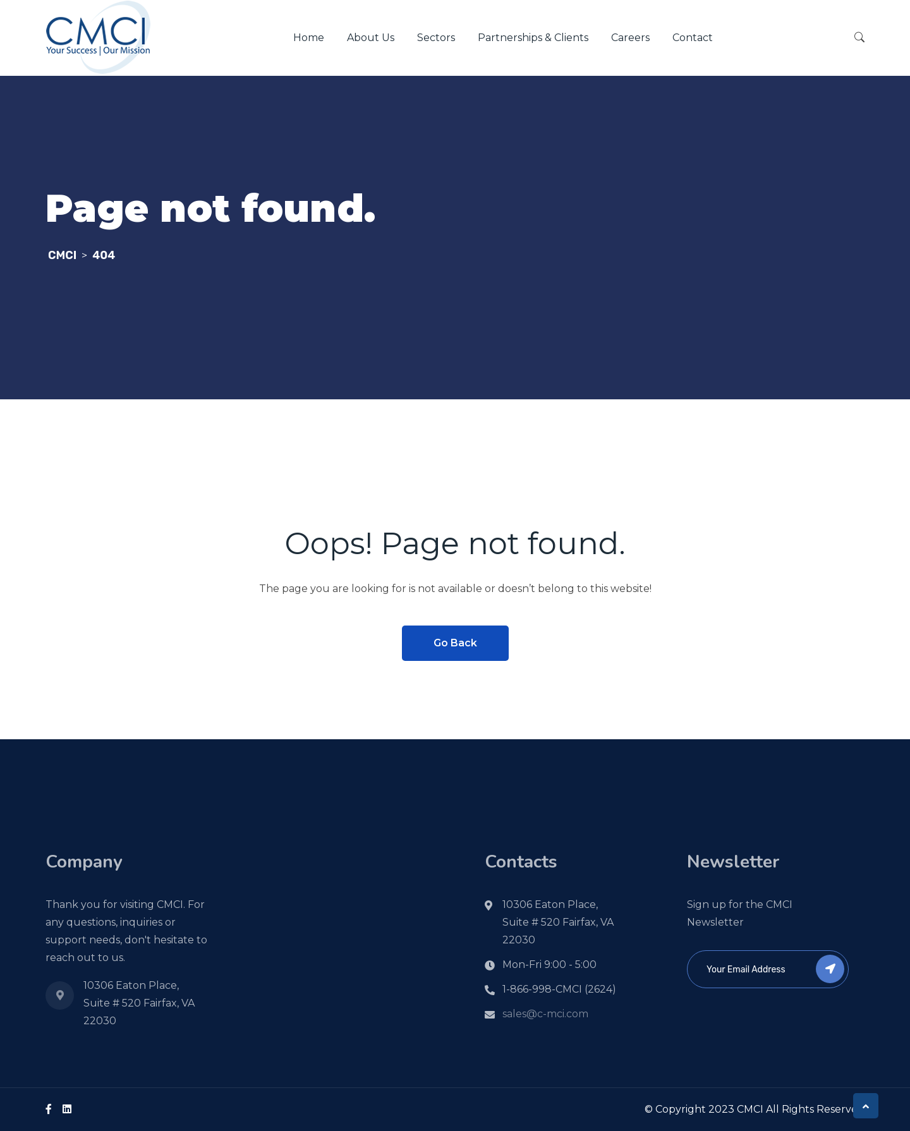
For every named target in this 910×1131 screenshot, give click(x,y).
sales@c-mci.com (545, 1014)
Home (308, 38)
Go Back (455, 643)
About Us (370, 38)
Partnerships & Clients (533, 38)
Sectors (436, 38)
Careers (630, 38)
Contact (692, 38)
